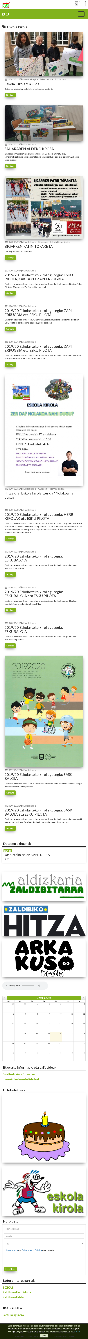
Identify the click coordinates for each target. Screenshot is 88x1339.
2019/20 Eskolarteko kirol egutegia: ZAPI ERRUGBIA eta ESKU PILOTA (38, 312)
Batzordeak (60, 79)
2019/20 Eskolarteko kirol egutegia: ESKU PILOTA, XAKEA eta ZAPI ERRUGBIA (39, 277)
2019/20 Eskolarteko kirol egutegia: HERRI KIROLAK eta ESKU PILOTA (39, 516)
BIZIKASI (8, 1287)
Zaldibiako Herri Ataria (17, 1292)
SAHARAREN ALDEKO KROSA (29, 148)
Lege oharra (12, 1250)
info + (77, 1331)
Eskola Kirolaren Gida (22, 84)
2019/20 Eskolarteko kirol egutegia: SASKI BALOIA (39, 776)
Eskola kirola (46, 79)
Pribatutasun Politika (32, 1250)
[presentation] (22, 1258)
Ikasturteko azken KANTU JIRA (27, 855)
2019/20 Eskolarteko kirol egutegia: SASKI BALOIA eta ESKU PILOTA (39, 812)
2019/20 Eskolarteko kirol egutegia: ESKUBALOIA (34, 558)
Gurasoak (43, 242)
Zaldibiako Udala (13, 1297)
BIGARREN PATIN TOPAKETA (29, 246)
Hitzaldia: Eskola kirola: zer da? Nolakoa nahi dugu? (41, 495)
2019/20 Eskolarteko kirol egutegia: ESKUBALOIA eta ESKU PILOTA (34, 593)
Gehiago (10, 95)
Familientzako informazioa (19, 1074)
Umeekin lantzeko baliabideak (21, 1079)
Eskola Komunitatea (60, 242)
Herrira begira (30, 79)
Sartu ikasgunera (13, 1315)
